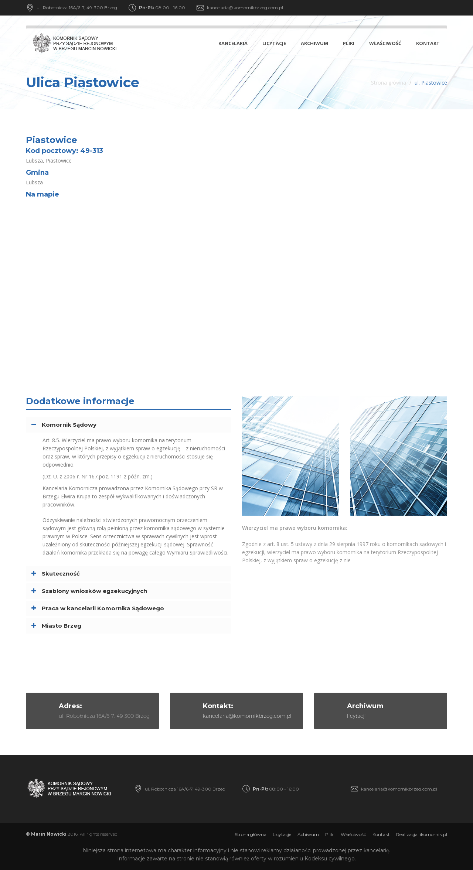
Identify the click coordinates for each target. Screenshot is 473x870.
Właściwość (385, 43)
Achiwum (308, 834)
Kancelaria (233, 43)
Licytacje (274, 43)
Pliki (348, 43)
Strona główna (388, 82)
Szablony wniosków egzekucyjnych (94, 590)
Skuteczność (61, 573)
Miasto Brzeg (61, 625)
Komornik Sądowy (69, 424)
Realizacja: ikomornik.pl (421, 834)
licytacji (356, 716)
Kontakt (428, 43)
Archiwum (314, 43)
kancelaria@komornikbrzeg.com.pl (245, 7)
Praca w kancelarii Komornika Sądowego (103, 608)
